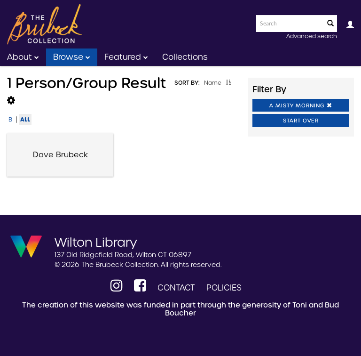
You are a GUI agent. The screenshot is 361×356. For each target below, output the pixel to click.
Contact (176, 288)
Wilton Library (96, 242)
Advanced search (311, 36)
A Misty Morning (300, 105)
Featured (126, 57)
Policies (224, 288)
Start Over (301, 120)
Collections (185, 57)
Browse (71, 57)
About (23, 57)
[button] (228, 82)
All (25, 119)
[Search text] (289, 24)
